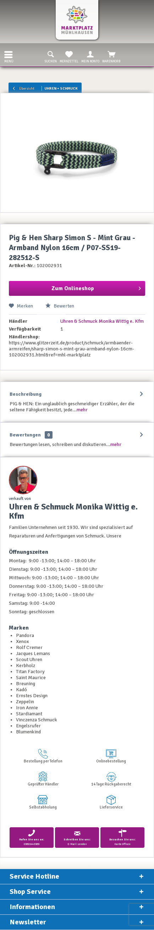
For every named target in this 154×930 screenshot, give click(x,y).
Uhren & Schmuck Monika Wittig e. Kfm (102, 321)
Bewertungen (25, 435)
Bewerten (59, 306)
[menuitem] (6, 54)
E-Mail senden (77, 837)
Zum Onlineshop (96, 287)
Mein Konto (90, 56)
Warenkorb (111, 56)
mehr (82, 410)
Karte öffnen (122, 837)
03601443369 (31, 837)
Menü (8, 56)
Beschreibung (26, 394)
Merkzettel (69, 56)
